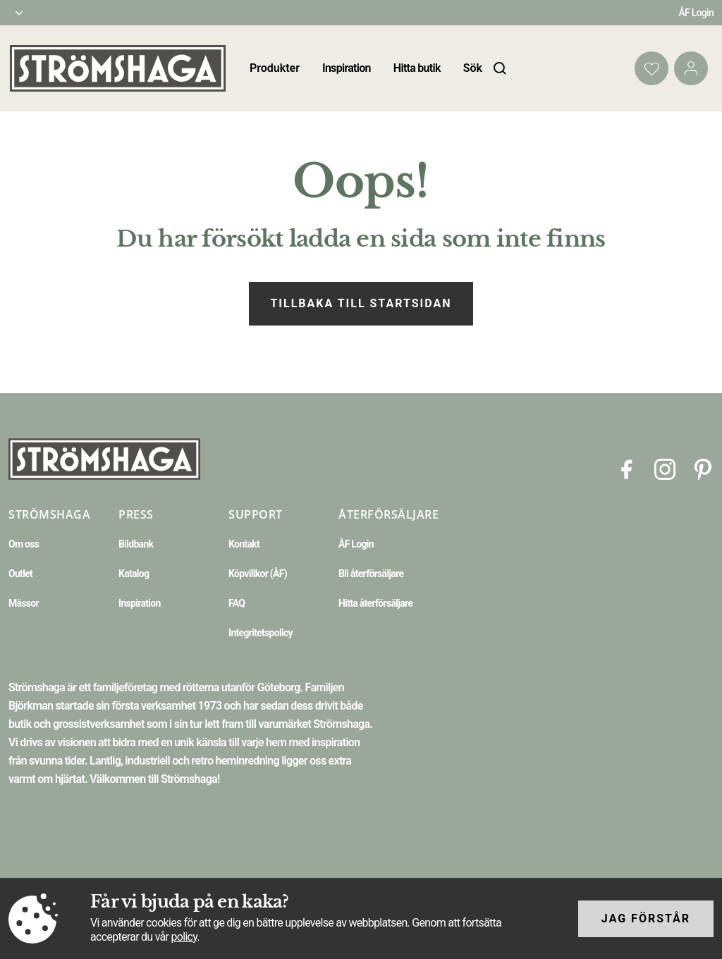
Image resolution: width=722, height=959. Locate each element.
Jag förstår (645, 918)
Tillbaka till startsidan (360, 303)
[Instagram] (664, 468)
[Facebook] (626, 468)
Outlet (20, 573)
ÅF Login (696, 12)
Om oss (23, 544)
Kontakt (243, 544)
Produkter (275, 68)
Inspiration (346, 68)
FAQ (236, 603)
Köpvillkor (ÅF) (257, 573)
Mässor (23, 603)
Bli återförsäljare (370, 573)
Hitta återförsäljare (375, 603)
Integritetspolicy (260, 632)
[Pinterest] (703, 468)
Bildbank (135, 544)
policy (184, 936)
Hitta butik (417, 68)
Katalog (133, 573)
